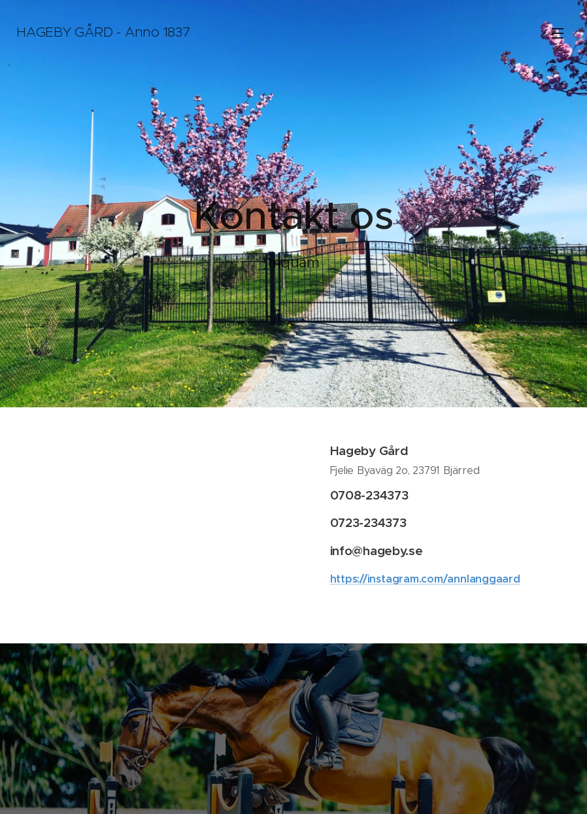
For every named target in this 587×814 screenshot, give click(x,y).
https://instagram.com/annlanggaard (425, 578)
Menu (557, 33)
